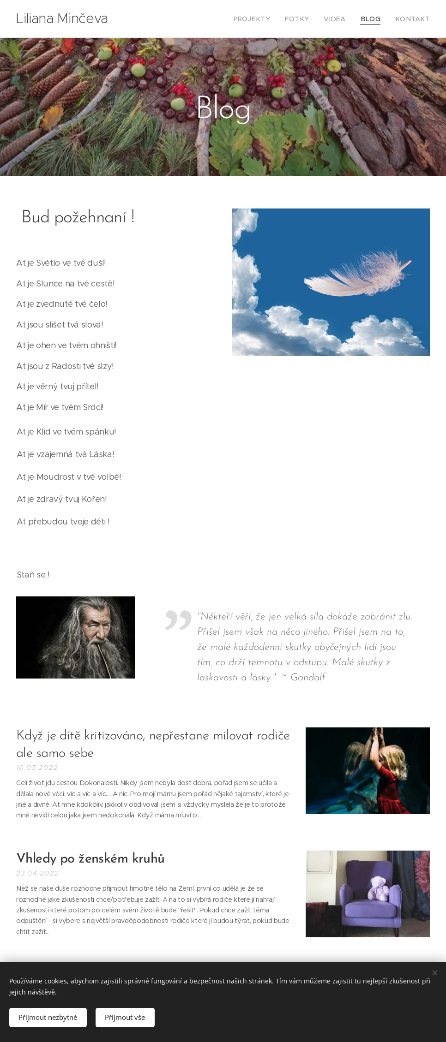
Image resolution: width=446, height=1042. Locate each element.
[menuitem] (267, 18)
